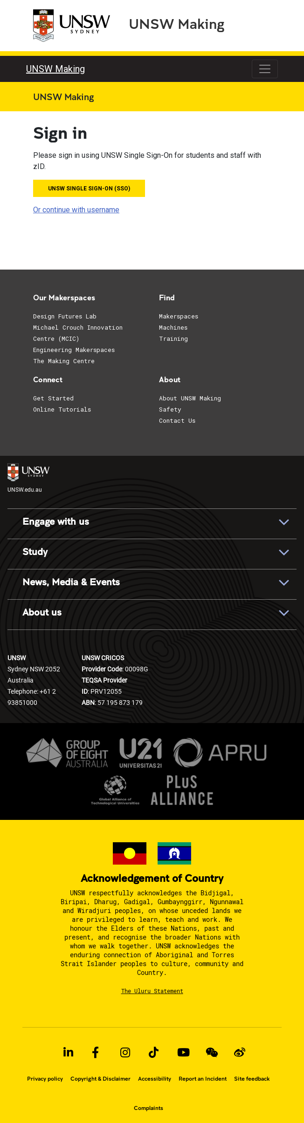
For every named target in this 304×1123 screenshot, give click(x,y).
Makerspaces (178, 316)
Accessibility (154, 1079)
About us (42, 612)
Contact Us (177, 420)
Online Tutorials (62, 409)
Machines (173, 327)
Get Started (53, 398)
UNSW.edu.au (28, 478)
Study (35, 552)
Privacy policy (45, 1079)
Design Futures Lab (65, 316)
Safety (170, 409)
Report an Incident (203, 1079)
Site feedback (251, 1079)
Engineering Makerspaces (74, 349)
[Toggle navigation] (265, 69)
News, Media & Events (71, 582)
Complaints (148, 1108)
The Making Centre (64, 361)
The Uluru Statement (152, 990)
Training (173, 338)
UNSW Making (176, 23)
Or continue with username (76, 209)
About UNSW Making (190, 398)
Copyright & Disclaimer (100, 1079)
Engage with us (55, 522)
